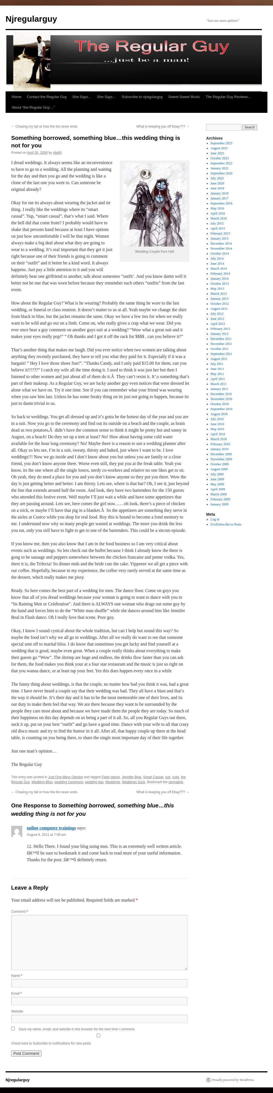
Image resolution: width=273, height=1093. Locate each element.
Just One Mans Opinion (65, 777)
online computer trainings (51, 828)
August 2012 (219, 309)
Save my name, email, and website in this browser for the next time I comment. (77, 1029)
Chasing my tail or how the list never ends (44, 126)
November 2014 (221, 248)
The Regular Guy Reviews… (229, 97)
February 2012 (220, 329)
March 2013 (219, 294)
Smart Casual (153, 777)
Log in (215, 519)
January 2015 (219, 238)
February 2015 (220, 233)
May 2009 (217, 484)
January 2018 (219, 193)
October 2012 (220, 304)
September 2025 (221, 143)
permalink (176, 782)
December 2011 (221, 339)
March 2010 (219, 439)
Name (16, 976)
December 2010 (221, 394)
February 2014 (220, 274)
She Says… (82, 97)
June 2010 (217, 424)
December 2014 (221, 243)
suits (175, 777)
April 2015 (218, 228)
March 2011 (219, 384)
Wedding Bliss (42, 782)
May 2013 (217, 289)
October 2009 (220, 464)
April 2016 (218, 213)
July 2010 (217, 419)
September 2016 (221, 203)
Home (16, 97)
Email (16, 993)
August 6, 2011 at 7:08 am (46, 835)
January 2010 (219, 449)
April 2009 (218, 489)
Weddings (112, 782)
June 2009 (217, 479)
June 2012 (217, 319)
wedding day (94, 782)
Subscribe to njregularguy (142, 97)
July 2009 (217, 474)
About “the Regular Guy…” (33, 107)
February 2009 (220, 499)
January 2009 (219, 504)
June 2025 (217, 153)
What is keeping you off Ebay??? (162, 126)
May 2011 (217, 374)
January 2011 (219, 389)
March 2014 (219, 269)
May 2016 (217, 208)
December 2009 (221, 454)
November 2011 (221, 344)
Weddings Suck (133, 782)
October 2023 (220, 158)
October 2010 (220, 404)
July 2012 (217, 314)
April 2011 (218, 379)
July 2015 (217, 223)
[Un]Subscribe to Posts (226, 524)
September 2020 (221, 173)
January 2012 (219, 334)
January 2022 (219, 168)
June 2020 (217, 183)
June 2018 (217, 188)
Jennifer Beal (131, 777)
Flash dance (111, 777)
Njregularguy (31, 18)
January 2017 (219, 198)
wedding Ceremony (69, 782)
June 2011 (217, 369)
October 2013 (220, 284)
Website (17, 1011)
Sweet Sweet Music (184, 97)
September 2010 (221, 409)
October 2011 (220, 349)
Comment (19, 912)
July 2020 (217, 178)
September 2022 (221, 163)
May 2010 (217, 429)
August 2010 (219, 414)
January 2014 (219, 279)
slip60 (57, 153)
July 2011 (217, 364)
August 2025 (219, 148)
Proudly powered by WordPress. (233, 1080)
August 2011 (219, 359)
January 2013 (219, 299)
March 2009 (219, 494)
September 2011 (221, 354)
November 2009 (221, 459)
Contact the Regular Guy (47, 97)
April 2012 (218, 324)
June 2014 (217, 264)
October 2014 (220, 253)
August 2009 (219, 469)
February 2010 (220, 444)
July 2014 (217, 259)
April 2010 (218, 434)
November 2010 (221, 399)
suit (167, 777)
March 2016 (219, 218)
